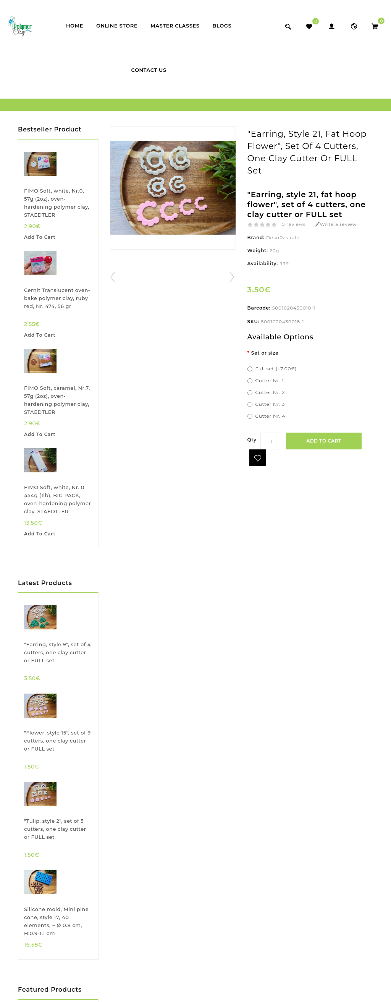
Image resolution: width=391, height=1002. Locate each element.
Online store (116, 26)
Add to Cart (324, 441)
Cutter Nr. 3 (270, 404)
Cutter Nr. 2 (270, 392)
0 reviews (293, 224)
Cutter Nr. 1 (269, 380)
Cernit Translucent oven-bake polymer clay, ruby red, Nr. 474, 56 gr (57, 298)
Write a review (336, 224)
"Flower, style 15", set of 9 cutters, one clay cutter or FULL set (57, 741)
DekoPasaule (282, 237)
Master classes (174, 26)
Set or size (265, 353)
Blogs (222, 26)
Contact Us (148, 70)
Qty (252, 440)
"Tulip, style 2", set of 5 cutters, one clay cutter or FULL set (55, 829)
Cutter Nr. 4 (270, 416)
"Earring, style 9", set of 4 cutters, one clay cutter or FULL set (57, 652)
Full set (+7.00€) (276, 368)
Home (74, 26)
